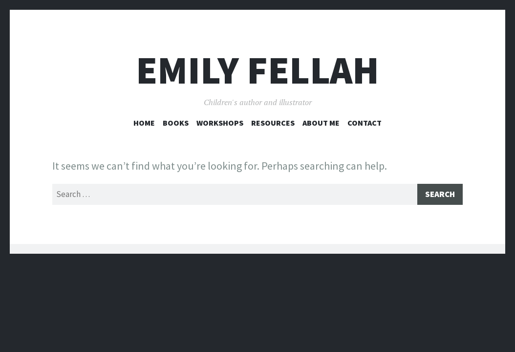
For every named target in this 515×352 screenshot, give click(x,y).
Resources (273, 123)
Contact (364, 123)
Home (144, 123)
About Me (321, 123)
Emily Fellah (257, 70)
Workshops (219, 123)
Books (176, 123)
